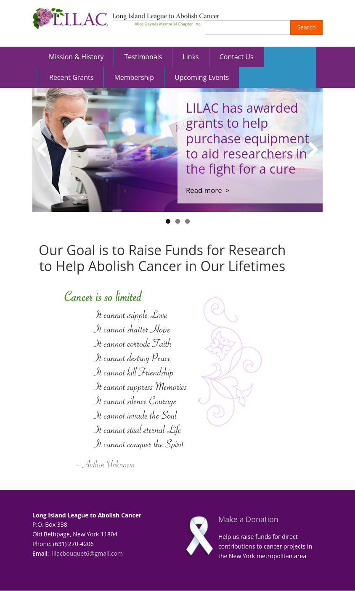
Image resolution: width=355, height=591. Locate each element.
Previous (45, 149)
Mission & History (76, 56)
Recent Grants (71, 77)
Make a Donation (248, 519)
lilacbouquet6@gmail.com (87, 553)
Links (191, 56)
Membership (134, 77)
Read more (204, 190)
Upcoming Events (202, 77)
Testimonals (143, 56)
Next (310, 149)
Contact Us (237, 56)
